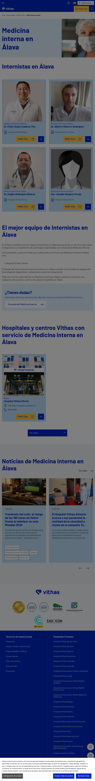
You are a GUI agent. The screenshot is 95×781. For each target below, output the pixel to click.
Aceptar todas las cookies (63, 776)
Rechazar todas (83, 776)
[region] (47, 769)
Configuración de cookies (12, 776)
